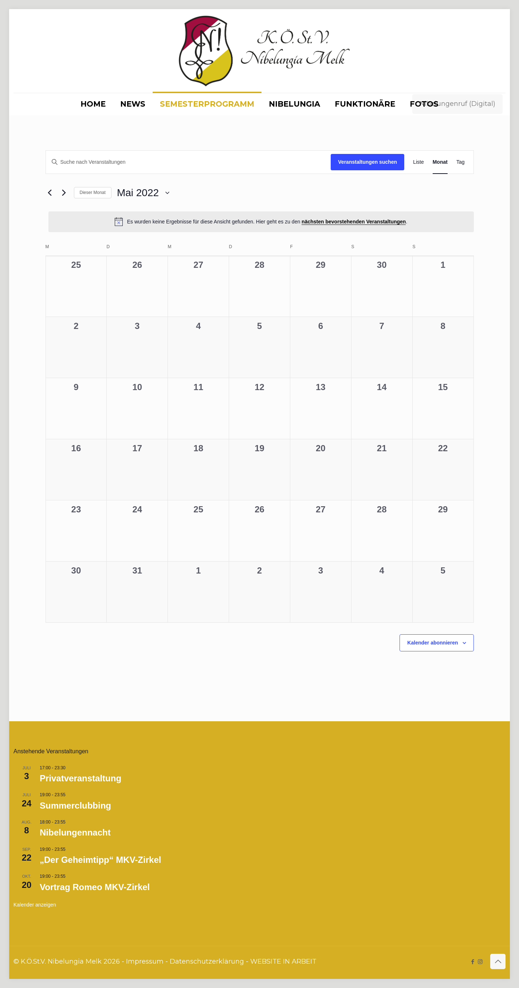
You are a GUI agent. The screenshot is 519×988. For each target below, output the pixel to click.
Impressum (145, 961)
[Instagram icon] (480, 961)
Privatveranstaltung (80, 778)
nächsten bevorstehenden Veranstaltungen (354, 222)
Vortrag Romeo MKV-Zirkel (95, 887)
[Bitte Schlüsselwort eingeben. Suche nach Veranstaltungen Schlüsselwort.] (188, 162)
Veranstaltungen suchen (367, 162)
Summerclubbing (75, 805)
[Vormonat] (50, 193)
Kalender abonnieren (432, 643)
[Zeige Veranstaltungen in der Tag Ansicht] (460, 162)
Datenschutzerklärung (207, 961)
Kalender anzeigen (34, 905)
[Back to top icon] (498, 961)
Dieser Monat (93, 192)
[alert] (261, 221)
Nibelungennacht (75, 832)
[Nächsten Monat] (64, 193)
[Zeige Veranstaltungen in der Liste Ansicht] (418, 162)
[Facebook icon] (472, 961)
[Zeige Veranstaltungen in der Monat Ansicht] (440, 162)
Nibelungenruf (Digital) (457, 104)
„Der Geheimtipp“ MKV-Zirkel (100, 860)
